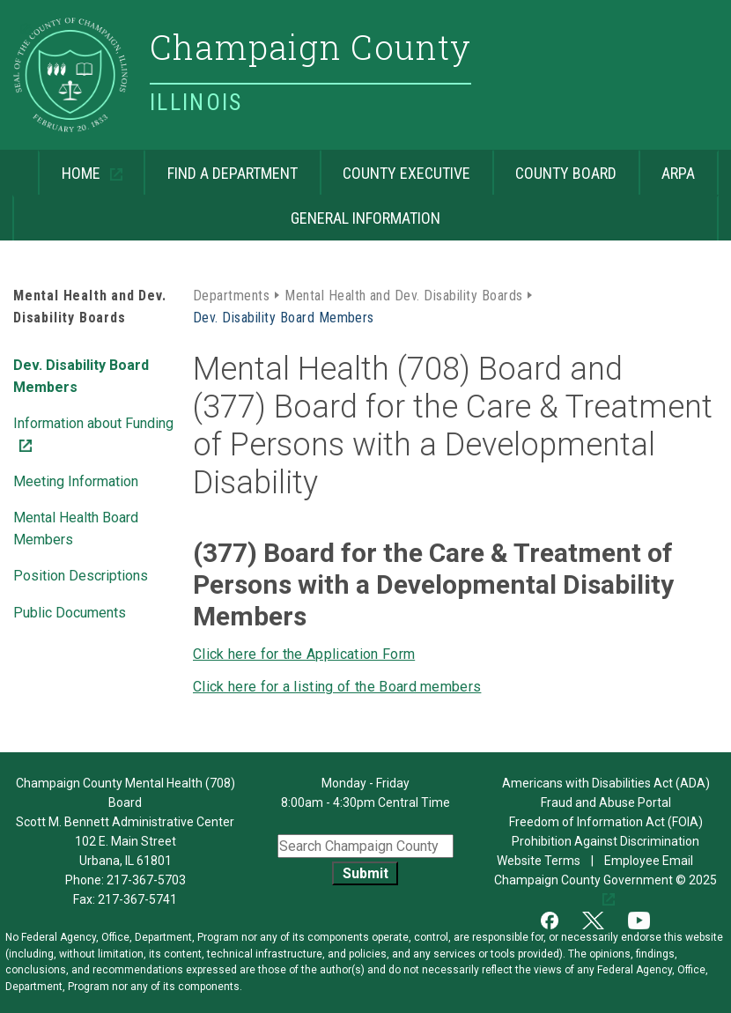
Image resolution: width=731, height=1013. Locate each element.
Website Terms (538, 861)
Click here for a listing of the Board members (337, 686)
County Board (566, 173)
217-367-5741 (137, 899)
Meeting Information (75, 481)
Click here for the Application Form (304, 654)
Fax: (85, 899)
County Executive (406, 173)
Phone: (125, 880)
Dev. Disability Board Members (81, 376)
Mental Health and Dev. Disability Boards (403, 295)
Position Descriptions (80, 575)
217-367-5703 (146, 880)
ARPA (678, 173)
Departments (231, 295)
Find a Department (232, 173)
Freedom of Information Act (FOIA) (606, 822)
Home (71, 166)
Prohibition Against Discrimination (605, 841)
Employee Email (650, 861)
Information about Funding (93, 422)
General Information (365, 218)
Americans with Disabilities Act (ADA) (606, 783)
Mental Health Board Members (75, 528)
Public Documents (69, 612)
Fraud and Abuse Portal (606, 802)
